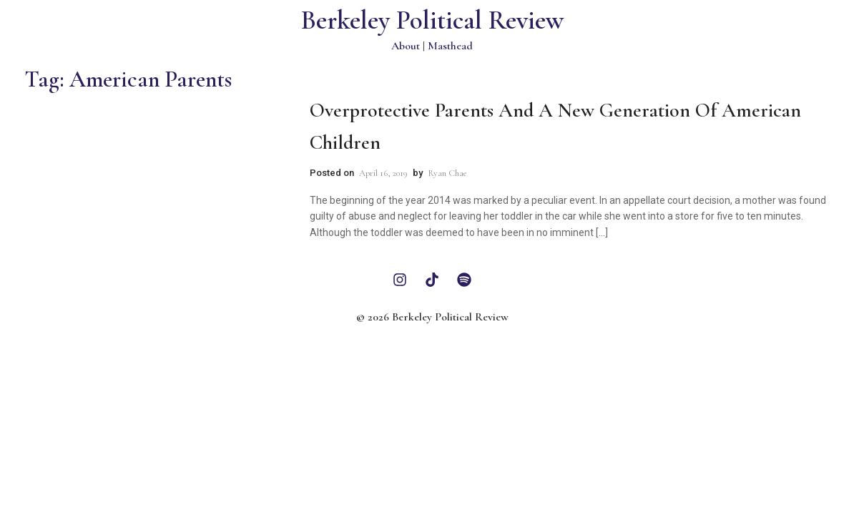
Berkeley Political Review (432, 20)
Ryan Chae (447, 173)
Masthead (450, 46)
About (405, 46)
